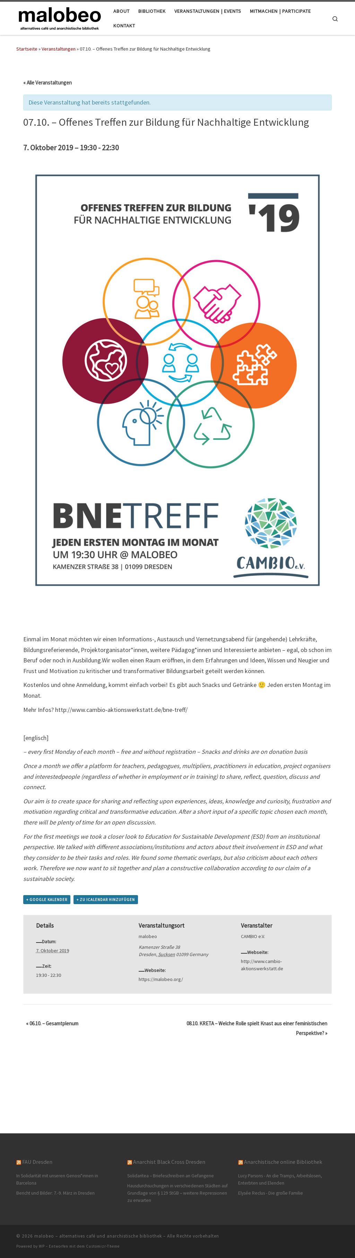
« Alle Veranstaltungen (47, 82)
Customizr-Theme (103, 1246)
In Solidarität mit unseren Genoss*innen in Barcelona (57, 1179)
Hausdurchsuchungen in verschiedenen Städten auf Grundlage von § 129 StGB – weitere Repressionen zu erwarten (177, 1193)
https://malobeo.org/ (161, 979)
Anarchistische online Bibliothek (283, 1161)
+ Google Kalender (46, 899)
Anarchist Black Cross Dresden (169, 1161)
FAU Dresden (37, 1161)
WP (42, 1246)
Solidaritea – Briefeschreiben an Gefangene (170, 1176)
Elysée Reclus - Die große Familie (270, 1193)
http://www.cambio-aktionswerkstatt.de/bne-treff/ (121, 710)
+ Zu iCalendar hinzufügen (106, 899)
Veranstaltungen (59, 49)
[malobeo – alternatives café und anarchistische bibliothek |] (59, 17)
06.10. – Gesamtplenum (52, 1023)
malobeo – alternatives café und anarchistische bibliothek (98, 1236)
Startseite (26, 49)
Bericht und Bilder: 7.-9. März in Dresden (55, 1193)
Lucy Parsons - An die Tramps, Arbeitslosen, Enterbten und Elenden (280, 1179)
